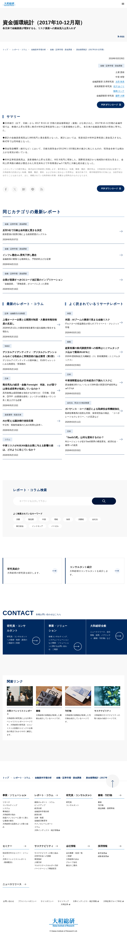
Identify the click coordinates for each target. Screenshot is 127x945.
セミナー (7, 846)
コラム (7, 439)
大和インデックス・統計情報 (86, 901)
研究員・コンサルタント (79, 795)
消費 (18, 519)
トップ (5, 49)
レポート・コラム (19, 49)
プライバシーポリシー (27, 901)
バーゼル (55, 526)
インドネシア (37, 526)
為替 (68, 519)
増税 (56, 519)
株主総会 (20, 526)
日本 (6, 378)
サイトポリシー (47, 901)
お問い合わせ (8, 901)
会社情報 (71, 846)
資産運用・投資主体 (13, 415)
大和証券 (65, 904)
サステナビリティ (43, 846)
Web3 (7, 346)
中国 (44, 519)
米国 (69, 313)
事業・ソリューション (14, 795)
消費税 (81, 519)
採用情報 (102, 846)
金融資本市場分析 (38, 49)
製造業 (31, 519)
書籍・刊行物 (105, 795)
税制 (69, 342)
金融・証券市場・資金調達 (61, 49)
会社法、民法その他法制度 (78, 403)
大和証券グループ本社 (113, 901)
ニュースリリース (12, 884)
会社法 (95, 519)
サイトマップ (63, 901)
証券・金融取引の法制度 (15, 313)
